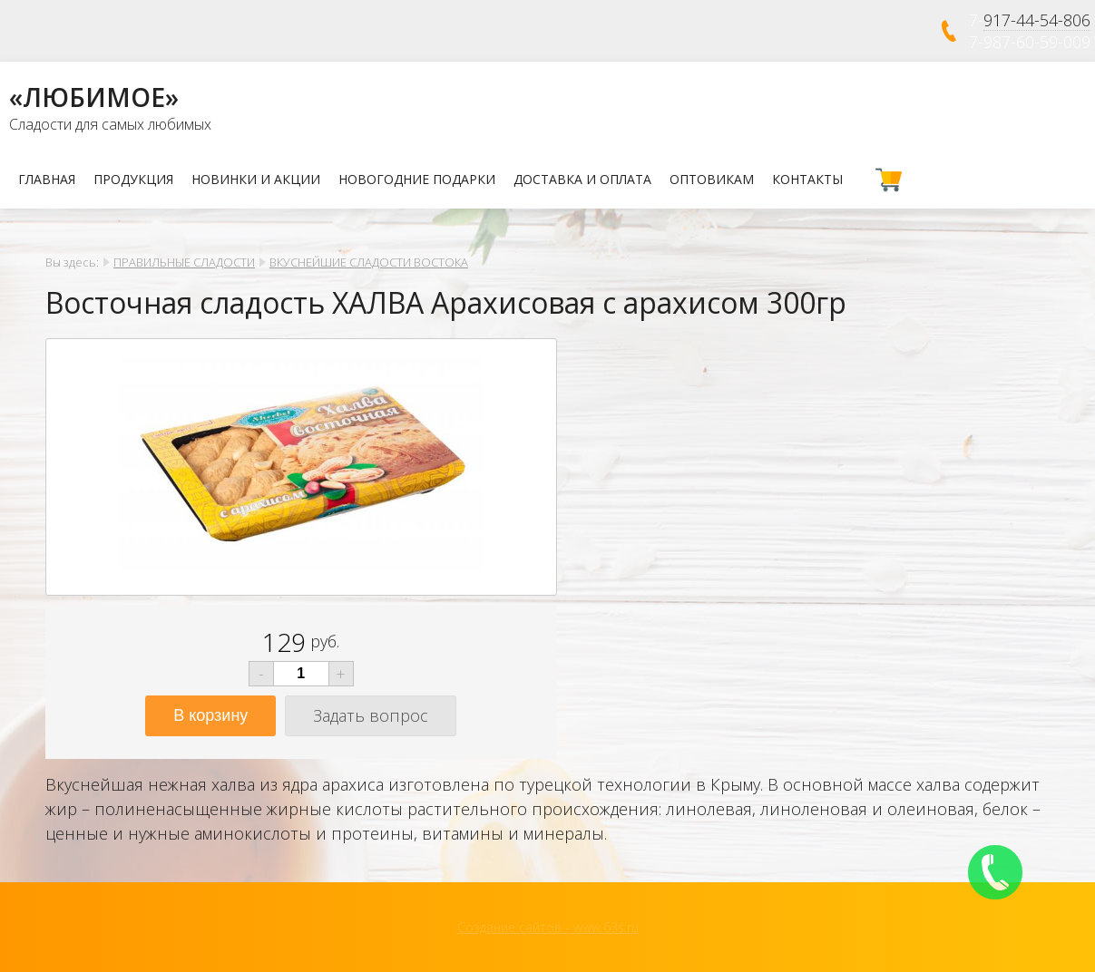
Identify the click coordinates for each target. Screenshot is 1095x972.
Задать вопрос (370, 715)
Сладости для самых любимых (110, 124)
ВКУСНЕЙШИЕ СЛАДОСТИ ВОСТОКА (368, 262)
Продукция (133, 179)
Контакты (807, 179)
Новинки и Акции (255, 179)
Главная (46, 179)
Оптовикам (712, 179)
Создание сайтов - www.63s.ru (548, 927)
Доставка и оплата (582, 179)
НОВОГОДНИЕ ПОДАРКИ (416, 179)
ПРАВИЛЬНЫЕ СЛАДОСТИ (184, 262)
